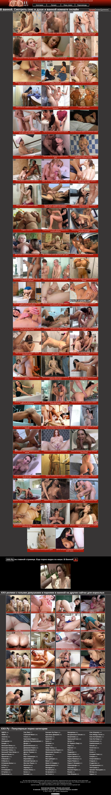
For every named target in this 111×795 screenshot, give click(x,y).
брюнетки (5, 756)
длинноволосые (29, 745)
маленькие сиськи (52, 752)
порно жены (71, 754)
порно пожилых (73, 759)
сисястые (92, 748)
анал (3, 739)
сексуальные (94, 741)
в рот (3, 767)
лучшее (92, 9)
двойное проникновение (32, 741)
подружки (70, 752)
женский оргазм (29, 761)
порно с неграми (73, 763)
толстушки (93, 767)
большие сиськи (7, 748)
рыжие (69, 772)
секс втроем (71, 774)
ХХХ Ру (9, 559)
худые (91, 774)
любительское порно (53, 750)
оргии (69, 741)
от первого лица (73, 743)
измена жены (28, 770)
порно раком (72, 761)
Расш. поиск (68, 5)
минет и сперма (51, 763)
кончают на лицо (52, 732)
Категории (39, 5)
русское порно (72, 770)
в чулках (5, 772)
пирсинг (70, 748)
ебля (25, 754)
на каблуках (50, 770)
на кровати (49, 772)
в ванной (5, 759)
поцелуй (70, 767)
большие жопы (7, 745)
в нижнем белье (7, 763)
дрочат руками (29, 752)
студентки (93, 763)
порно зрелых (72, 756)
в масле (4, 761)
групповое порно (30, 739)
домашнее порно (30, 748)
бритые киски (6, 754)
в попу (4, 765)
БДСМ (4, 732)
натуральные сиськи (74, 734)
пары (69, 745)
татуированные (94, 765)
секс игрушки (94, 732)
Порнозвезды (82, 5)
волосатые (5, 774)
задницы (27, 767)
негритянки (71, 737)
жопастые (27, 765)
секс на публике (95, 737)
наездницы (71, 732)
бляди (4, 743)
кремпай (49, 739)
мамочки (49, 754)
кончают (27, 774)
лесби (48, 745)
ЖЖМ (3, 734)
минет (48, 761)
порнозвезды (72, 765)
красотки (49, 737)
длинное (104, 9)
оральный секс (73, 739)
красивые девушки (52, 734)
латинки (48, 743)
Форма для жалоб (63, 788)
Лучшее (53, 5)
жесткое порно (29, 763)
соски (91, 752)
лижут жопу (50, 748)
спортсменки (94, 759)
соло (91, 750)
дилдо (26, 743)
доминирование (29, 750)
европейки (27, 759)
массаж (48, 756)
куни (47, 741)
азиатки (4, 737)
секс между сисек (95, 734)
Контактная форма (48, 788)
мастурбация (50, 759)
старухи (92, 761)
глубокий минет (29, 734)
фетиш (91, 772)
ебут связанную (29, 756)
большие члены (7, 750)
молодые (49, 767)
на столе (49, 774)
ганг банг (27, 732)
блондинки (5, 741)
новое (98, 9)
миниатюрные (51, 765)
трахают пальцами (96, 770)
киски (26, 772)
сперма (92, 756)
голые (26, 737)
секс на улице (94, 739)
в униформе (6, 770)
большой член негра (9, 752)
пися (69, 750)
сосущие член (94, 754)
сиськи (92, 745)
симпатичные (94, 743)
